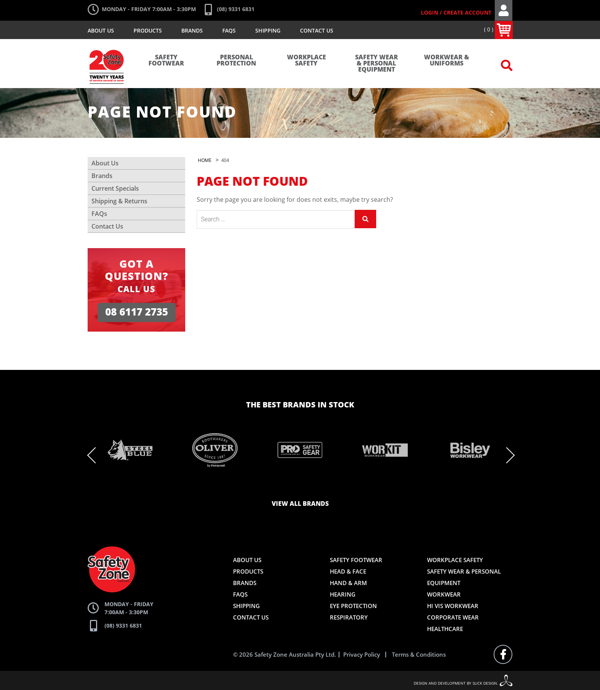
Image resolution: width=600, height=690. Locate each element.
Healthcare (445, 629)
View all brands (300, 503)
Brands (192, 30)
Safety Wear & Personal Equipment (376, 63)
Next (506, 455)
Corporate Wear (453, 617)
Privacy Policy (361, 654)
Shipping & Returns (119, 201)
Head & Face (348, 571)
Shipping (267, 30)
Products (148, 30)
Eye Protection (353, 606)
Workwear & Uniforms (446, 60)
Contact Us (316, 30)
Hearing (342, 594)
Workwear (444, 594)
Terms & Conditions (419, 654)
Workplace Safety (306, 60)
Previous (95, 455)
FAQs (229, 30)
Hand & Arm (348, 583)
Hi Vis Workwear (452, 606)
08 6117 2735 (136, 312)
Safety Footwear (166, 60)
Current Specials (115, 188)
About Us (101, 30)
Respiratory (349, 617)
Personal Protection (236, 60)
